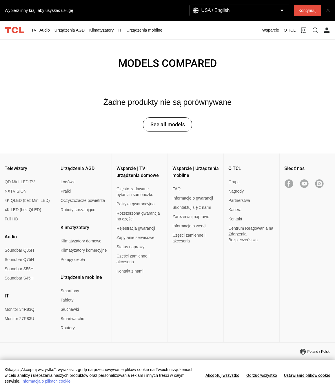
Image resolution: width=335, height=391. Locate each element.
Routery (68, 328)
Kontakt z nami (129, 271)
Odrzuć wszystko (261, 375)
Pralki (66, 191)
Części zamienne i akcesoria (133, 259)
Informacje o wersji (189, 226)
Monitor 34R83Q (19, 309)
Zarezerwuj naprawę (190, 216)
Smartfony (70, 290)
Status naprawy (130, 246)
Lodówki (68, 182)
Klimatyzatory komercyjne (84, 250)
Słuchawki (70, 309)
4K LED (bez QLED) (23, 209)
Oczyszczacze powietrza (83, 200)
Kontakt (235, 219)
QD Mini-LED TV (20, 182)
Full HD (11, 219)
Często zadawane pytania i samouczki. (134, 192)
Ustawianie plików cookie (307, 375)
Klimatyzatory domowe (81, 241)
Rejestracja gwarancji (135, 228)
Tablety (67, 300)
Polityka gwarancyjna (135, 204)
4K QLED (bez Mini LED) (27, 200)
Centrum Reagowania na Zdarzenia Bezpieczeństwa (250, 234)
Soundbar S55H (19, 268)
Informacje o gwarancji (192, 198)
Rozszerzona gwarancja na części (138, 216)
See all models (167, 124)
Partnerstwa (239, 200)
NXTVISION (15, 191)
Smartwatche (72, 318)
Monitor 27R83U (19, 318)
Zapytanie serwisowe (135, 237)
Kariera (234, 209)
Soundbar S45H (19, 278)
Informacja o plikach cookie (45, 381)
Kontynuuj (307, 10)
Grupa (234, 182)
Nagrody (236, 191)
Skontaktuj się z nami (191, 207)
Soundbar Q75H (19, 259)
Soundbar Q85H (19, 250)
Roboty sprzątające (78, 209)
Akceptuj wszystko (222, 375)
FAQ (176, 189)
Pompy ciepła (73, 259)
